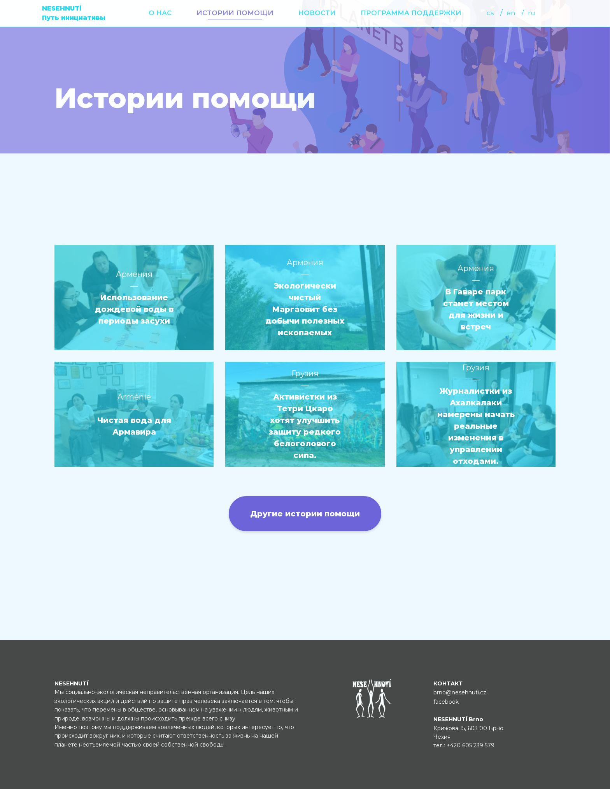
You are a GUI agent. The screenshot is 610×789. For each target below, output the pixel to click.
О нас (160, 13)
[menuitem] (160, 13)
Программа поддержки (411, 13)
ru (531, 13)
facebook (446, 701)
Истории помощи (234, 13)
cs (490, 13)
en (511, 13)
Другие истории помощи (305, 513)
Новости (317, 13)
